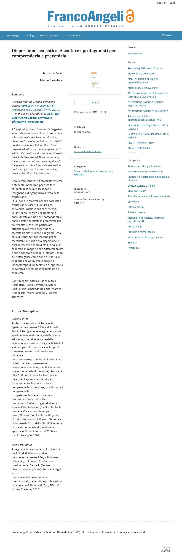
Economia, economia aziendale (145, 171)
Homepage (12, 35)
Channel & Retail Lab (139, 148)
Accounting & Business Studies (145, 68)
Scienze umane (136, 212)
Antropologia (135, 226)
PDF (97, 102)
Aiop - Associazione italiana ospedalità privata (143, 80)
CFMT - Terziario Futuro (141, 142)
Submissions (73, 35)
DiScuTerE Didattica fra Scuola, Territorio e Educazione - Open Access (35, 117)
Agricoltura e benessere (141, 73)
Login (173, 2)
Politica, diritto (136, 207)
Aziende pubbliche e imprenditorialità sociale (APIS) (145, 117)
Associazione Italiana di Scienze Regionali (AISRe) (145, 103)
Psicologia (133, 248)
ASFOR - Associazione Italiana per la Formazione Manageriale (148, 94)
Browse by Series (49, 35)
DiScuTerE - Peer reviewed (87, 151)
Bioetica (132, 242)
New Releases (135, 53)
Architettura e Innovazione (143, 87)
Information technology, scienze (146, 237)
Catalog (29, 35)
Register (161, 2)
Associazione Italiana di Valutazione (148, 110)
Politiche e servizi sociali (141, 232)
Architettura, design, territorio (144, 166)
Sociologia (133, 201)
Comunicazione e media (141, 185)
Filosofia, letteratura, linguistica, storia (149, 196)
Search (167, 35)
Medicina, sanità (137, 191)
